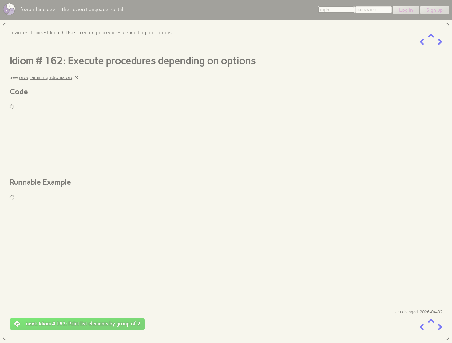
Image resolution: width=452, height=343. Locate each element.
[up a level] (431, 36)
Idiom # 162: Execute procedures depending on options (109, 32)
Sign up (434, 10)
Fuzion (17, 32)
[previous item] (421, 42)
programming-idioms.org (46, 77)
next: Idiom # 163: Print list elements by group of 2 (77, 324)
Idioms (35, 32)
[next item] (440, 42)
